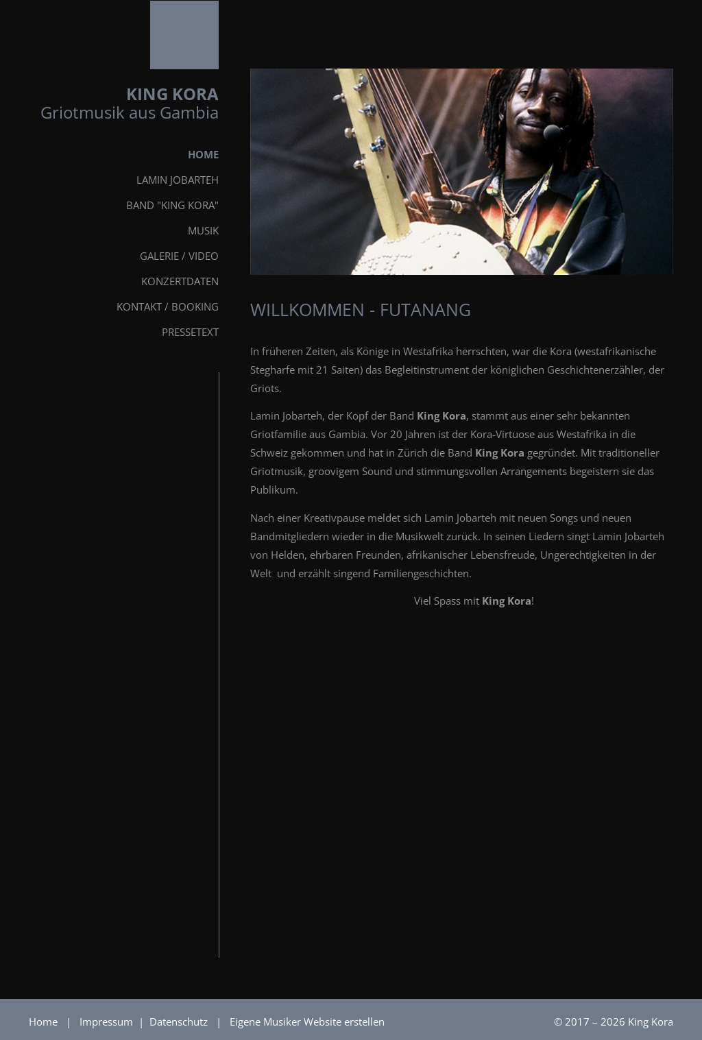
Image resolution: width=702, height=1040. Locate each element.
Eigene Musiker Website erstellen (307, 1021)
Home (43, 1021)
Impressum (108, 1021)
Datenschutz (179, 1021)
